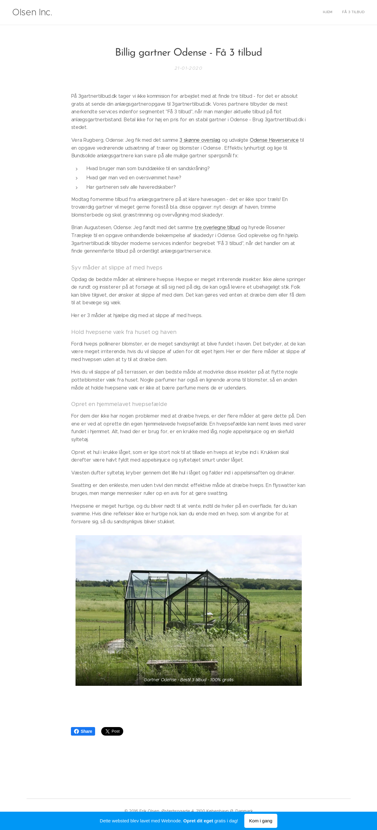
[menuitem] (356, 12)
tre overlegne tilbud (217, 227)
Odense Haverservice (273, 140)
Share (83, 731)
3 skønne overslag (199, 140)
